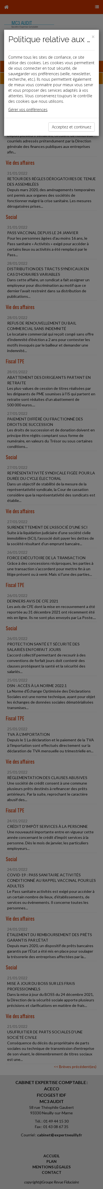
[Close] (93, 37)
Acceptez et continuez (71, 126)
